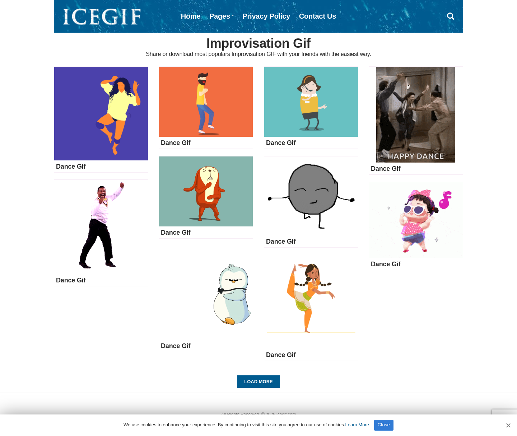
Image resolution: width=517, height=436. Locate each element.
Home (191, 16)
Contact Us (317, 16)
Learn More (357, 424)
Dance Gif (70, 166)
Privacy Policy (266, 16)
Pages (219, 16)
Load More (258, 381)
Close (384, 424)
